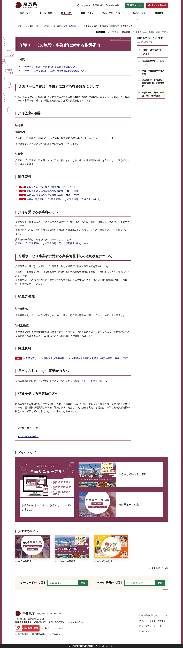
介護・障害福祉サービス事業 (76, 26)
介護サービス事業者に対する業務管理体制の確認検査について (54, 71)
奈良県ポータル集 (159, 568)
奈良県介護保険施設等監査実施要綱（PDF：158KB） (54, 195)
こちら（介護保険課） (93, 381)
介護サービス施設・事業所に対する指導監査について (49, 66)
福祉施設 (57, 26)
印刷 (126, 32)
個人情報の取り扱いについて (154, 615)
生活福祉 (46, 26)
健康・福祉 (35, 26)
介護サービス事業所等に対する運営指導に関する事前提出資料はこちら (51, 243)
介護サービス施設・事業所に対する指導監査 (153, 94)
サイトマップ (147, 631)
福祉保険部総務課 (28, 436)
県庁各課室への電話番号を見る (32, 634)
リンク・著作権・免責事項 (153, 621)
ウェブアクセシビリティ (152, 626)
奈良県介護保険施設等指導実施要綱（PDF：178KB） (54, 191)
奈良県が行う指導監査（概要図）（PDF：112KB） (53, 187)
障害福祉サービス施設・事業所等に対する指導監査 (153, 83)
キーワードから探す (33, 582)
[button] (84, 5)
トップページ (21, 26)
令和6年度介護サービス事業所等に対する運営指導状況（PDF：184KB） (64, 199)
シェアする (113, 32)
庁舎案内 (56, 634)
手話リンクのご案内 (54, 628)
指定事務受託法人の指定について (153, 62)
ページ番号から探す (110, 582)
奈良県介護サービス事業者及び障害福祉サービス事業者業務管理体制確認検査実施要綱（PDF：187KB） (77, 358)
